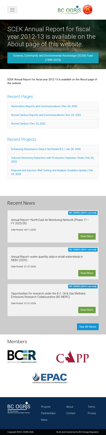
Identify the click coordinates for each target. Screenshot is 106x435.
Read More (87, 236)
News (44, 419)
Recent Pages (20, 96)
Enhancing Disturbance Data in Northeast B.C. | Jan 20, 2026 (46, 149)
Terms (91, 406)
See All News (87, 326)
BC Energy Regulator (89, 432)
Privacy (92, 413)
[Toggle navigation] (12, 9)
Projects (45, 406)
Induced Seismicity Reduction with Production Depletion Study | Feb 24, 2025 (52, 159)
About (69, 406)
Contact (70, 413)
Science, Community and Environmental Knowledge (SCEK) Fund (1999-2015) (53, 58)
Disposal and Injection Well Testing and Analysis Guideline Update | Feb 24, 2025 (52, 172)
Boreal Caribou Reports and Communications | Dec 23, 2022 (46, 115)
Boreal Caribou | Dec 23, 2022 (28, 123)
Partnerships (48, 413)
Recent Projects (22, 139)
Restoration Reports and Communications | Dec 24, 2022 (44, 106)
